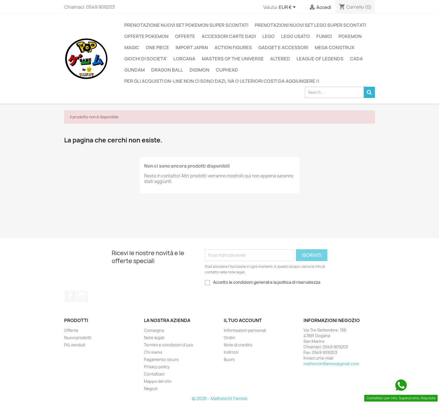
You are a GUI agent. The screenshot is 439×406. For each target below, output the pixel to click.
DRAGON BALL (167, 70)
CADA (356, 59)
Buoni (229, 359)
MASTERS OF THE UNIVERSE (233, 59)
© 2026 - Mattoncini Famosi (219, 399)
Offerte (71, 330)
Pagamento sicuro (161, 359)
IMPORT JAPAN (192, 47)
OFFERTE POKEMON (146, 36)
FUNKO (324, 36)
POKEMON (350, 36)
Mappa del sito (158, 381)
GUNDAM (134, 70)
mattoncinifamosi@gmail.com (331, 363)
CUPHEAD (227, 70)
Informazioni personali (245, 330)
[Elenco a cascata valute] (288, 7)
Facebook (70, 296)
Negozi (150, 388)
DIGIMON (199, 70)
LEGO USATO (295, 36)
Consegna (154, 330)
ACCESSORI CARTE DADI (229, 36)
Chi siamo (153, 352)
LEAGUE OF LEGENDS (320, 59)
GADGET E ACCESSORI (283, 47)
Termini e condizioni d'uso (168, 345)
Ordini (229, 337)
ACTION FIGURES (233, 47)
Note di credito (238, 345)
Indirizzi (231, 352)
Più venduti (74, 345)
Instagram (82, 296)
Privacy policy (157, 366)
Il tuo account (243, 320)
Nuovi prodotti (77, 337)
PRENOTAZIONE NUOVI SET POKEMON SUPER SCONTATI (186, 25)
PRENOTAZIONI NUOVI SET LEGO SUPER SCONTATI (310, 25)
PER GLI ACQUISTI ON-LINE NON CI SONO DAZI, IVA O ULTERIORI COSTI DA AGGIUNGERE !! (221, 81)
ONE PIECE (157, 47)
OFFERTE (185, 36)
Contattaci (154, 374)
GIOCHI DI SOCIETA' (145, 59)
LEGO (268, 36)
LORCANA (184, 59)
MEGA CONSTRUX (334, 47)
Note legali (154, 337)
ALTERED (280, 59)
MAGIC (131, 47)
